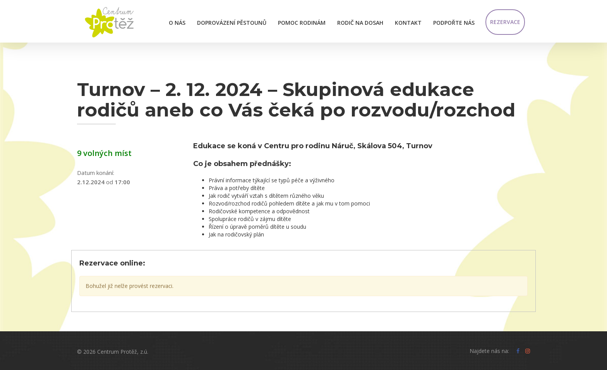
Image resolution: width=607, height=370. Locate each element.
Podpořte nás (454, 22)
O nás (177, 22)
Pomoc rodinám (302, 22)
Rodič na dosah (360, 22)
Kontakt (408, 22)
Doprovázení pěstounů (231, 22)
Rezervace (505, 22)
